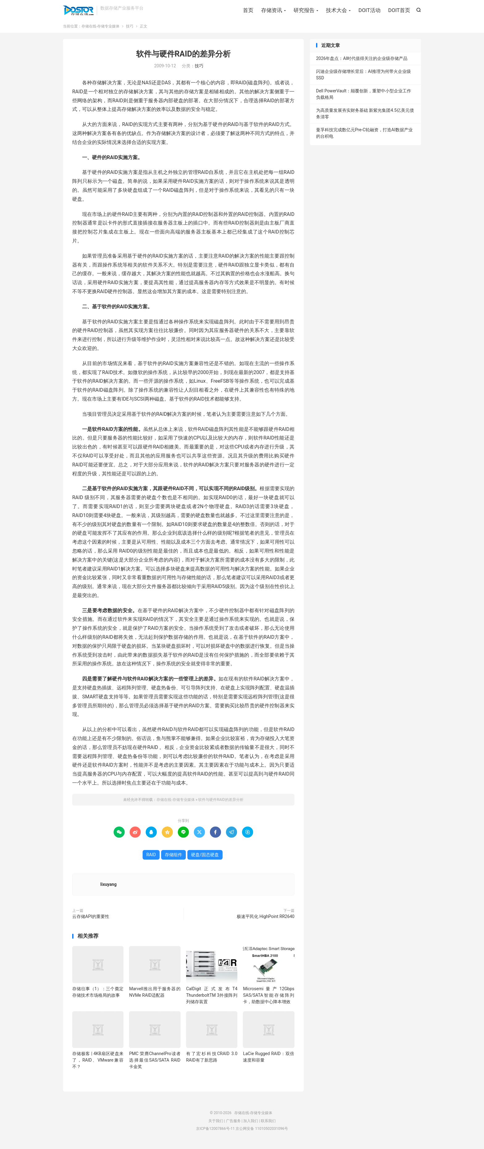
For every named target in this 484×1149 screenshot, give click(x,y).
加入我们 (250, 1124)
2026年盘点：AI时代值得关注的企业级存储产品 (361, 61)
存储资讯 (271, 11)
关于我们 (215, 1124)
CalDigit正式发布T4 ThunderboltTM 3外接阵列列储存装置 (211, 998)
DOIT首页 (399, 11)
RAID (151, 857)
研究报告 (304, 11)
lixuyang (108, 887)
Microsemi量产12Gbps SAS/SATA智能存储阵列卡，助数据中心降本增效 (268, 998)
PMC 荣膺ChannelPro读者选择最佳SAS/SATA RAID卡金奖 (154, 1063)
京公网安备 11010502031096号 (262, 1132)
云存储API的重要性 (90, 919)
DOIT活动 (369, 11)
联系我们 (268, 1124)
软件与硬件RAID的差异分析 (183, 56)
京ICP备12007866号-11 (215, 1132)
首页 (248, 11)
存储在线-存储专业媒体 (78, 11)
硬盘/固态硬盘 (205, 857)
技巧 (129, 29)
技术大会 (336, 11)
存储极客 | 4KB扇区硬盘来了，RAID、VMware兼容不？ (97, 1063)
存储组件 (173, 857)
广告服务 (233, 1124)
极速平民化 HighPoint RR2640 (265, 919)
